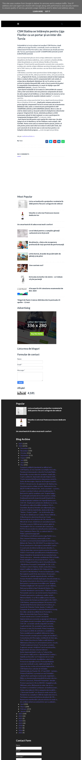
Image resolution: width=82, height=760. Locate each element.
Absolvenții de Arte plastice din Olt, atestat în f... (37, 501)
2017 (21, 709)
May (22, 446)
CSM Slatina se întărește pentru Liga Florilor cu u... (38, 517)
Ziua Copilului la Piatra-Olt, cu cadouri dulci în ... (37, 513)
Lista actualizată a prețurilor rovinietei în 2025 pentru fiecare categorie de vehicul (45, 183)
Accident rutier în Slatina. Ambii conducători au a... (38, 548)
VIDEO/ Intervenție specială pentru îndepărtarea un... (39, 534)
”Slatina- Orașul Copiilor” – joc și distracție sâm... (37, 494)
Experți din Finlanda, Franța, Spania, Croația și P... (37, 588)
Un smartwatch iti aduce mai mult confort (32, 206)
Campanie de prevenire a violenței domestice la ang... (39, 591)
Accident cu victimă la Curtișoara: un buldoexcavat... (39, 669)
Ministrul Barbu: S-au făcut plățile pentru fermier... (38, 579)
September (24, 437)
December (24, 430)
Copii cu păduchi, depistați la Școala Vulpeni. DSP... (38, 458)
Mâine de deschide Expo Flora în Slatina (34, 596)
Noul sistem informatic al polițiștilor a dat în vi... (36, 641)
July (22, 441)
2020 (21, 702)
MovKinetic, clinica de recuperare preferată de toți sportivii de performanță (45, 224)
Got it (47, 11)
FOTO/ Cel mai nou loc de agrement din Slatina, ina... (39, 465)
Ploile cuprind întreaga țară (29, 515)
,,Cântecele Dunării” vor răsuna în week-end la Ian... (38, 674)
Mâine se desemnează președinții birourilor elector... (38, 660)
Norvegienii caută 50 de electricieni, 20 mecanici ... (38, 555)
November (24, 432)
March (22, 688)
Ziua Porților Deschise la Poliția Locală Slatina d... (37, 622)
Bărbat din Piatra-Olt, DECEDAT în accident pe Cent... (39, 524)
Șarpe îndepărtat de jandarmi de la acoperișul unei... (38, 536)
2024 (21, 427)
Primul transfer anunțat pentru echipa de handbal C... (39, 617)
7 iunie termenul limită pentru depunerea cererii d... (38, 460)
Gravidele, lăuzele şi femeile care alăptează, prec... (38, 489)
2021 (21, 700)
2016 (21, 712)
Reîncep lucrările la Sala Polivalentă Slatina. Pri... (37, 569)
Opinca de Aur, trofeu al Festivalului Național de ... (38, 648)
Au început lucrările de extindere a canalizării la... (37, 612)
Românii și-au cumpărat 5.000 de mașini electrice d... (38, 676)
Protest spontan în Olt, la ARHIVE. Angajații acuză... (38, 664)
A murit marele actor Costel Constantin (34, 598)
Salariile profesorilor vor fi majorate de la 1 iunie (37, 638)
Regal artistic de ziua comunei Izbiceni (33, 631)
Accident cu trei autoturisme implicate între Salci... (38, 522)
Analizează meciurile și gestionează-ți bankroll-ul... (38, 479)
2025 (21, 425)
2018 (21, 707)
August (23, 439)
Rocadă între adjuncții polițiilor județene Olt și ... (37, 487)
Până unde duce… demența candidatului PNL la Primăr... (40, 539)
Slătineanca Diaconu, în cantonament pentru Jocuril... (39, 624)
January (23, 693)
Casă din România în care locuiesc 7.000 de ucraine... (39, 572)
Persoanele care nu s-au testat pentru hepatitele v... (39, 574)
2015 (21, 714)
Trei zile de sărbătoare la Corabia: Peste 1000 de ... (38, 496)
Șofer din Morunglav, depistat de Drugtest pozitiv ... (38, 463)
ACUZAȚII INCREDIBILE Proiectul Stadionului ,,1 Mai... (40, 553)
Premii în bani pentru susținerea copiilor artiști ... (37, 577)
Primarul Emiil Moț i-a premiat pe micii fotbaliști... (37, 655)
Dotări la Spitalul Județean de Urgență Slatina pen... (38, 482)
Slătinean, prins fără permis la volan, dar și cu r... (37, 667)
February (23, 690)
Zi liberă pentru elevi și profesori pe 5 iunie (35, 498)
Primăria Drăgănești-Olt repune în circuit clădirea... (38, 567)
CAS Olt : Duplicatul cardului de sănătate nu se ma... (39, 484)
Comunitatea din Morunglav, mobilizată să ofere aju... (39, 619)
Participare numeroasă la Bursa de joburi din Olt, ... (38, 678)
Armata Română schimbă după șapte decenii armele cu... (40, 560)
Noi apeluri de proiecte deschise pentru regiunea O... (39, 562)
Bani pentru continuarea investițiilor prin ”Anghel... (38, 565)
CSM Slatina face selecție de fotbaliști (33, 650)
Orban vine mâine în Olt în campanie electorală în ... (38, 671)
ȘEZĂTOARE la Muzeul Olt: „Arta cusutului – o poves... (40, 470)
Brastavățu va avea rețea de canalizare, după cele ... (38, 456)
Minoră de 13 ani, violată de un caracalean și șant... (38, 503)
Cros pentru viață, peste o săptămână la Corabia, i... (38, 636)
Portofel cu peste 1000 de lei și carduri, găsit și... (37, 505)
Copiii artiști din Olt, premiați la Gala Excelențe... (37, 607)
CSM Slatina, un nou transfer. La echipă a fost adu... (38, 451)
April (22, 686)
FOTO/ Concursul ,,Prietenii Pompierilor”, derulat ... (38, 662)
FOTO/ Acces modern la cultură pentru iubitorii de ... (39, 510)
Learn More (38, 11)
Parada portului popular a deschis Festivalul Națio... (38, 453)
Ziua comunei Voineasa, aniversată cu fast (35, 520)
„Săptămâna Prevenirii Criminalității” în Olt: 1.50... (37, 546)
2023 (21, 695)
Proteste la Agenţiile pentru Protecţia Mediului (37, 643)
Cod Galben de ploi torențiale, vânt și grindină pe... (38, 603)
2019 (21, 704)
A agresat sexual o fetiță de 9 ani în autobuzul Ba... (38, 629)
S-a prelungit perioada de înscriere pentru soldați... (38, 477)
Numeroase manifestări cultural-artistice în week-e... (39, 681)
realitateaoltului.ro (25, 118)
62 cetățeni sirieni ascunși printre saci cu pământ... (38, 683)
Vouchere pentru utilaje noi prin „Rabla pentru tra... (38, 468)
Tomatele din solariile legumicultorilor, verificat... (37, 558)
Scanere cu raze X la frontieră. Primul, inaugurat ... (38, 610)
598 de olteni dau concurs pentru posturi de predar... (39, 532)
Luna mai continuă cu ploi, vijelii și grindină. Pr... (36, 645)
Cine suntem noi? (33, 247)
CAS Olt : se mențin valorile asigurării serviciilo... (37, 605)
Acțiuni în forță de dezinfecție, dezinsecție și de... (37, 491)
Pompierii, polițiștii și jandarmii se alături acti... (36, 449)
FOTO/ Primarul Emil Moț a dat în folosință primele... (38, 543)
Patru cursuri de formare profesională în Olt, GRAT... (39, 581)
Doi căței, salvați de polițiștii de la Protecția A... (36, 593)
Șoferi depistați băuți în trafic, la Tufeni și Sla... (36, 633)
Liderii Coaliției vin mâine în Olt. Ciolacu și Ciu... (36, 550)
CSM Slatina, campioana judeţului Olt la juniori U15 (38, 584)
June (22, 444)
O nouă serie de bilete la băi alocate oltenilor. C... (37, 529)
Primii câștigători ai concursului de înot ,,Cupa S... (37, 541)
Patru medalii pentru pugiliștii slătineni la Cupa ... (37, 614)
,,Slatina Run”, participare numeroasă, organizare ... (38, 657)
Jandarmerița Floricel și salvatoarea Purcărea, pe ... (38, 586)
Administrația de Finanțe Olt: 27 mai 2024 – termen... (39, 652)
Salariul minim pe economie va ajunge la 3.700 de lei (38, 600)
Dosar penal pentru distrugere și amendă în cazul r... (38, 527)
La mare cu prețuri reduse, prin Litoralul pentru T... (38, 472)
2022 (21, 697)
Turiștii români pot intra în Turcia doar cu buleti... (37, 626)
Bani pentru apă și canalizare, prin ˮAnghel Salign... (38, 475)
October (23, 434)
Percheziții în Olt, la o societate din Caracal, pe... (37, 508)
